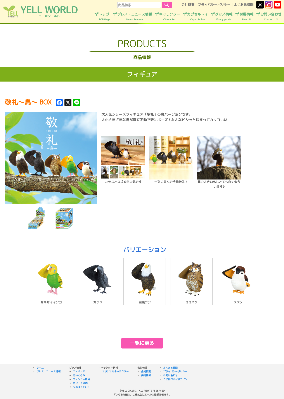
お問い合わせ (270, 16)
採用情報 (246, 16)
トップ (104, 16)
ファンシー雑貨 (81, 379)
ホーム (40, 367)
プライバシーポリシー (214, 4)
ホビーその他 (80, 383)
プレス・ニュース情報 (134, 16)
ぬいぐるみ (79, 375)
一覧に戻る (142, 343)
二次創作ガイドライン (175, 379)
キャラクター (169, 16)
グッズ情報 (223, 16)
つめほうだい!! (80, 387)
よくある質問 (243, 4)
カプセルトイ (197, 16)
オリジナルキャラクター (115, 371)
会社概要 (187, 4)
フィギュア (79, 371)
